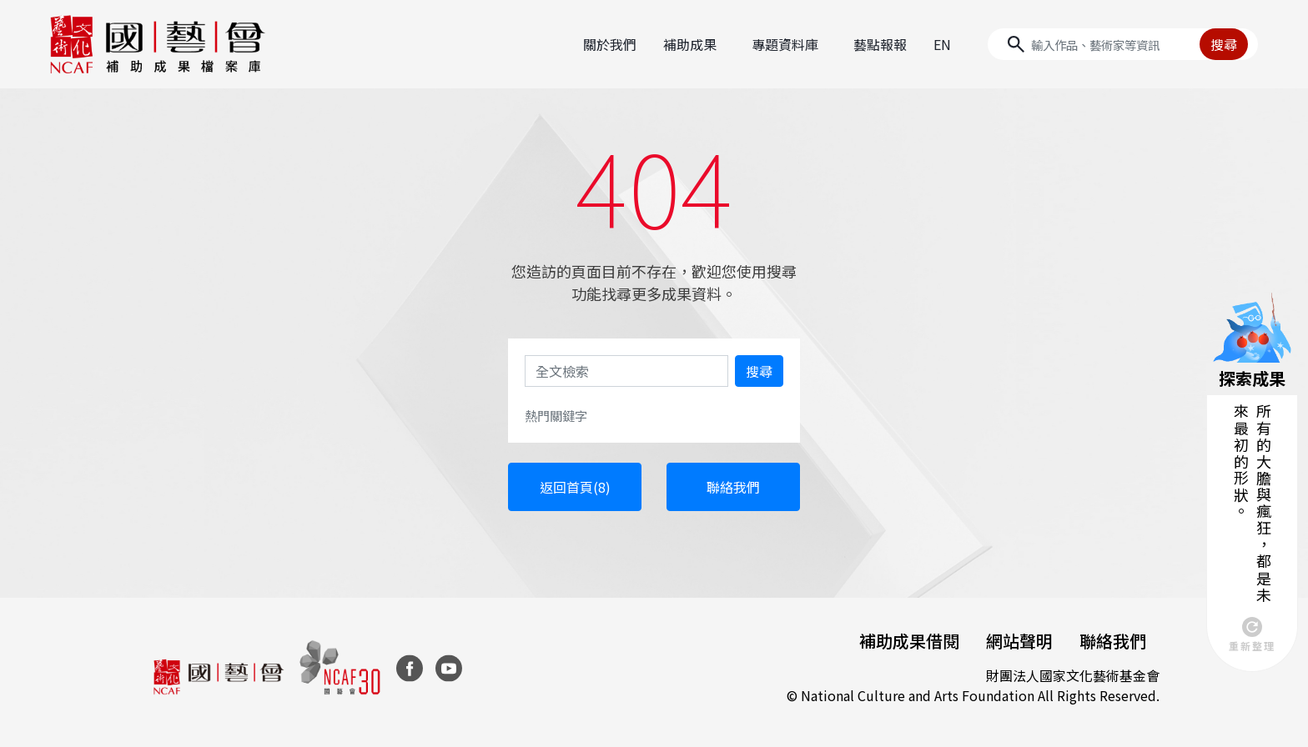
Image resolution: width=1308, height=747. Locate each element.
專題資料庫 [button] (785, 44)
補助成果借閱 (909, 641)
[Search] (1123, 44)
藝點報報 (880, 44)
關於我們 (609, 44)
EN (942, 44)
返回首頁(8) (575, 487)
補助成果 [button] (690, 44)
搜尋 (1223, 44)
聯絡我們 (733, 487)
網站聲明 (1019, 641)
